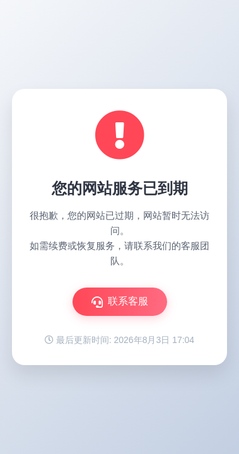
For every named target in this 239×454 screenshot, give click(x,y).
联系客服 (119, 302)
